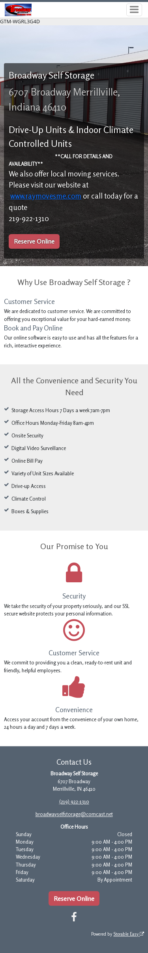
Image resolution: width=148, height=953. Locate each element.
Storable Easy (128, 934)
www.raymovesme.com (45, 195)
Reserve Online (34, 241)
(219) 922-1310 (74, 801)
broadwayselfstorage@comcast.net (74, 814)
